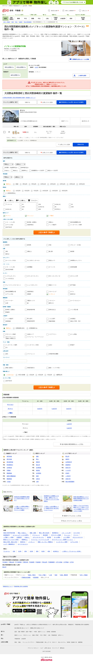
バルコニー (52, 300)
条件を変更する (15, 75)
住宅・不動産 (84, 575)
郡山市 (67, 456)
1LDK (19, 551)
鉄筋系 (7, 245)
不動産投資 (54, 635)
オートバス (52, 267)
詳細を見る (81, 144)
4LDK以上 (58, 209)
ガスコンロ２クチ (78, 537)
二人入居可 (52, 318)
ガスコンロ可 (74, 276)
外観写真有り (31, 367)
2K (72, 204)
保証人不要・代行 (75, 321)
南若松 (38, 470)
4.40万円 (69, 424)
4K (23, 209)
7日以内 (49, 374)
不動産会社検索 (26, 577)
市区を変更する (9, 67)
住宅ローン (60, 635)
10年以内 (43, 184)
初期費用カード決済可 (38, 170)
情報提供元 (71, 624)
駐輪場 (7, 312)
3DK (72, 207)
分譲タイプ (30, 334)
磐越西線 (9, 479)
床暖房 (29, 294)
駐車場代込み (25, 167)
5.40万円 (54, 408)
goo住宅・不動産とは (20, 624)
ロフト (72, 291)
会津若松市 (68, 462)
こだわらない (10, 374)
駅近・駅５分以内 (44, 533)
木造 (50, 245)
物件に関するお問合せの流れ (60, 624)
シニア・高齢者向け (9, 544)
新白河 (38, 465)
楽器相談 (8, 321)
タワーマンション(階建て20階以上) (11, 337)
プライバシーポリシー (33, 648)
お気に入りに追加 (47, 102)
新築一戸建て (32, 575)
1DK (39, 204)
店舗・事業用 (64, 575)
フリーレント (31, 354)
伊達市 (67, 473)
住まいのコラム (62, 642)
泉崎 (37, 476)
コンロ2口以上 (10, 278)
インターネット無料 (76, 224)
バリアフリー (52, 334)
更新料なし (25, 170)
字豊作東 (25, 562)
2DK (23, 207)
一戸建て (51, 215)
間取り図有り (9, 367)
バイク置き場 (74, 309)
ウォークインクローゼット (13, 285)
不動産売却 (17, 638)
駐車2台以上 (52, 309)
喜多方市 (68, 467)
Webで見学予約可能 (9, 533)
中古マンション (27, 635)
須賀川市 (68, 479)
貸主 (7, 354)
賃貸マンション (42, 631)
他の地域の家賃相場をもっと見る (72, 444)
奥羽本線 (9, 456)
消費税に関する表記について (37, 628)
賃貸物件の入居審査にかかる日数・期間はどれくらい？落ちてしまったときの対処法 (51, 498)
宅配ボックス (31, 300)
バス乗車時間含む (11, 193)
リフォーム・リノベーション (35, 336)
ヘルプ (41, 648)
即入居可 (29, 318)
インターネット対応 (33, 345)
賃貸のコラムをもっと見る (72, 516)
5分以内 (27, 190)
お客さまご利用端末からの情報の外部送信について (38, 624)
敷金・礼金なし (22, 533)
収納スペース (52, 285)
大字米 (72, 562)
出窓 (7, 303)
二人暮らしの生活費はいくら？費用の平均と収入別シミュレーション (51, 508)
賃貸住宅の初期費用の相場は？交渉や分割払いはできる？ (21, 498)
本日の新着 (21, 374)
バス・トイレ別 (10, 222)
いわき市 (68, 470)
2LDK (31, 551)
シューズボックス (32, 285)
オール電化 (73, 334)
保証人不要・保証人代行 (10, 542)
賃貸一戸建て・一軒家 (31, 631)
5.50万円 (69, 428)
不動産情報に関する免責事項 (21, 586)
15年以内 (53, 184)
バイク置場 (66, 537)
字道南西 (31, 562)
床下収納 (72, 285)
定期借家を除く (20, 328)
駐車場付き (55, 533)
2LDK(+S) (41, 207)
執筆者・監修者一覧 (72, 642)
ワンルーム (9, 204)
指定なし (9, 184)
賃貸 (56, 575)
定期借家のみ (33, 328)
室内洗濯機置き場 (75, 222)
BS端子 (72, 345)
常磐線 (9, 470)
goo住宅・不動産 (5, 624)
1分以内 (18, 190)
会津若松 (38, 473)
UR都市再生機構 (53, 354)
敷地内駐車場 (31, 309)
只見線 (9, 481)
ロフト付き (76, 533)
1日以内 (31, 374)
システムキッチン (11, 276)
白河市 (36, 67)
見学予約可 (9, 227)
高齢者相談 (52, 321)
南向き (7, 254)
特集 (16, 642)
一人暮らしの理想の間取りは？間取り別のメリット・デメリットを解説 (21, 508)
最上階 (51, 251)
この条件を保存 (82, 75)
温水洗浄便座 (9, 269)
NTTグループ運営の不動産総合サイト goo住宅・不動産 (17, 5)
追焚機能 (29, 267)
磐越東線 (9, 473)
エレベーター (9, 300)
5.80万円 (39, 408)
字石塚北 (5, 562)
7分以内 (36, 190)
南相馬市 (68, 465)
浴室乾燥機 (73, 267)
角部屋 (72, 251)
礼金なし (7, 170)
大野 (37, 481)
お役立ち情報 (4, 642)
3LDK (43, 551)
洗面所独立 (30, 224)
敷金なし (15, 170)
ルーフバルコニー (75, 300)
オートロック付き (11, 260)
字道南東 (38, 562)
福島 (37, 456)
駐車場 (49, 537)
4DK (39, 209)
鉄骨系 (29, 245)
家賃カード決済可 (53, 170)
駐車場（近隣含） (32, 222)
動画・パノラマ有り (54, 367)
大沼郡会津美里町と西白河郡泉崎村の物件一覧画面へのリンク (19, 97)
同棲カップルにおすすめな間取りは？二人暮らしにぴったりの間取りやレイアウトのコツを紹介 (81, 508)
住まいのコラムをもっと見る (72, 521)
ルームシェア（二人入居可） (21, 535)
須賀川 (38, 479)
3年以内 (24, 184)
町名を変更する (21, 67)
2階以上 (51, 222)
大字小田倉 (59, 562)
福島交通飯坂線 (11, 476)
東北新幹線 (10, 462)
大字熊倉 (66, 562)
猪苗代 (38, 462)
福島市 (67, 459)
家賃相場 (35, 577)
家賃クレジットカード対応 (11, 539)
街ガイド (54, 642)
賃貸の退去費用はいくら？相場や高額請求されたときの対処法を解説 (81, 498)
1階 (7, 251)
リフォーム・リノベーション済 (40, 539)
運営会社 (62, 648)
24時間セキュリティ (76, 260)
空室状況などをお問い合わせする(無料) (71, 102)
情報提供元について (8, 586)
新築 (17, 184)
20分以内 (64, 190)
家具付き (72, 294)
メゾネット (52, 294)
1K (23, 204)
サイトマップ (55, 648)
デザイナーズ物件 (11, 334)
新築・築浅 (33, 533)
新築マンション (18, 635)
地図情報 (80, 642)
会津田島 (38, 467)
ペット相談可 (52, 224)
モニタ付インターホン (33, 260)
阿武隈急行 (10, 465)
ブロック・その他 (75, 245)
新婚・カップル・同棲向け (45, 542)
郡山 (37, 459)
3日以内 (40, 374)
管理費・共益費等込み (11, 167)
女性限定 (72, 318)
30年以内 (82, 184)
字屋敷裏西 (51, 562)
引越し (19, 642)
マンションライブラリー (29, 642)
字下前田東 (18, 562)
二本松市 (68, 476)
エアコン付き (9, 224)
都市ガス (51, 303)
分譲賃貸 (19, 537)
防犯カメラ (52, 260)
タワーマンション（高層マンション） (62, 539)
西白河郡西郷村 (69, 481)
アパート (8, 215)
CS (6, 347)
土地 (50, 575)
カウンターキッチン (33, 276)
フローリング (52, 291)
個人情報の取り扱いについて (22, 628)
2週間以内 (59, 374)
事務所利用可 (31, 321)
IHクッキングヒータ (54, 276)
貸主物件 (45, 535)
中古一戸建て (42, 575)
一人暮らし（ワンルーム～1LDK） (71, 551)
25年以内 (72, 184)
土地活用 (23, 638)
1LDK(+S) (57, 204)
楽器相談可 (6, 535)
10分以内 (45, 190)
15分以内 (55, 190)
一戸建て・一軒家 (8, 537)
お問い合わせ (47, 648)
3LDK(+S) (8, 209)
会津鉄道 (9, 467)
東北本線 (9, 459)
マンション (30, 215)
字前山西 (44, 562)
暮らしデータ (48, 642)
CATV (50, 345)
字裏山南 (11, 562)
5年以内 (33, 184)
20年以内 (62, 184)
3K (55, 207)
